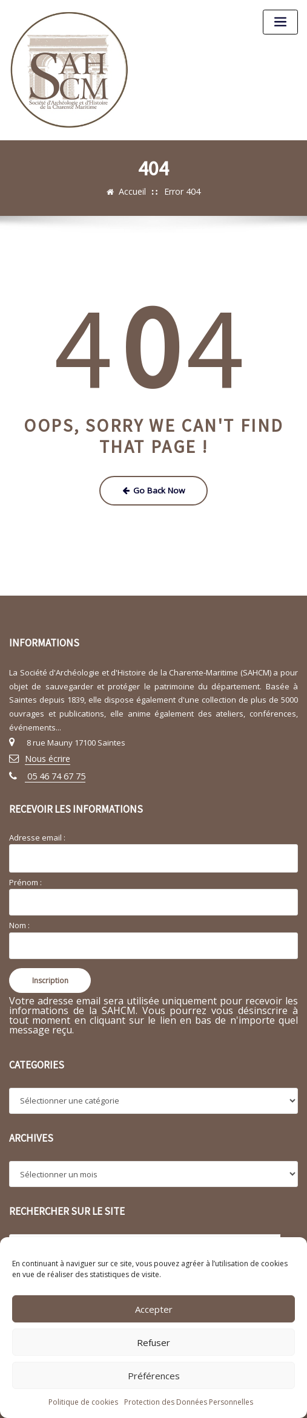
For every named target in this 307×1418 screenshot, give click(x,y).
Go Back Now (153, 489)
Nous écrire (46, 754)
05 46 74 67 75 (50, 770)
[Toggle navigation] (280, 22)
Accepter (154, 1309)
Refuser (153, 1342)
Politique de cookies (83, 1402)
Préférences (154, 1376)
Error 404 (181, 191)
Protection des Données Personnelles (188, 1402)
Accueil (134, 191)
